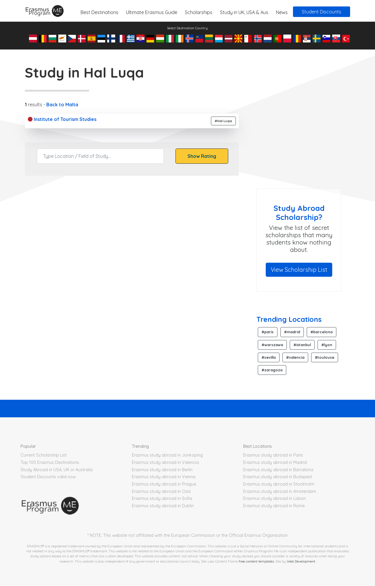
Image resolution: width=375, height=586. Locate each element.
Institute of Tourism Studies (62, 119)
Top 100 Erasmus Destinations (50, 462)
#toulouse (324, 357)
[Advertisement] (305, 142)
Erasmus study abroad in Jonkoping (167, 455)
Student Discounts (321, 12)
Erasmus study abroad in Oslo (161, 491)
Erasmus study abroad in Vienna (163, 476)
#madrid (292, 331)
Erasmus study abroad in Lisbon (274, 498)
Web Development (301, 561)
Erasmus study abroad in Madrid (275, 462)
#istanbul (302, 344)
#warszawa (272, 344)
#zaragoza (272, 370)
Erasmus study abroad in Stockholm (278, 484)
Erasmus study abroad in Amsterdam (279, 491)
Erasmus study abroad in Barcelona (278, 469)
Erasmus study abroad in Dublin (163, 505)
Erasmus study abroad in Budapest (277, 476)
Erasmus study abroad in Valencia (165, 462)
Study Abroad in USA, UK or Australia (57, 469)
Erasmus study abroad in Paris (273, 455)
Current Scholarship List (44, 455)
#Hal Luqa (223, 121)
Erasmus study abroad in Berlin (162, 469)
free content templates (256, 561)
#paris (268, 331)
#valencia (295, 357)
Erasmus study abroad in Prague (164, 484)
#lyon (326, 344)
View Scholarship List (299, 269)
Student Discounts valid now (48, 476)
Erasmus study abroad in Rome (274, 505)
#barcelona (322, 331)
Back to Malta (62, 104)
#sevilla (269, 357)
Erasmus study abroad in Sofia (162, 498)
